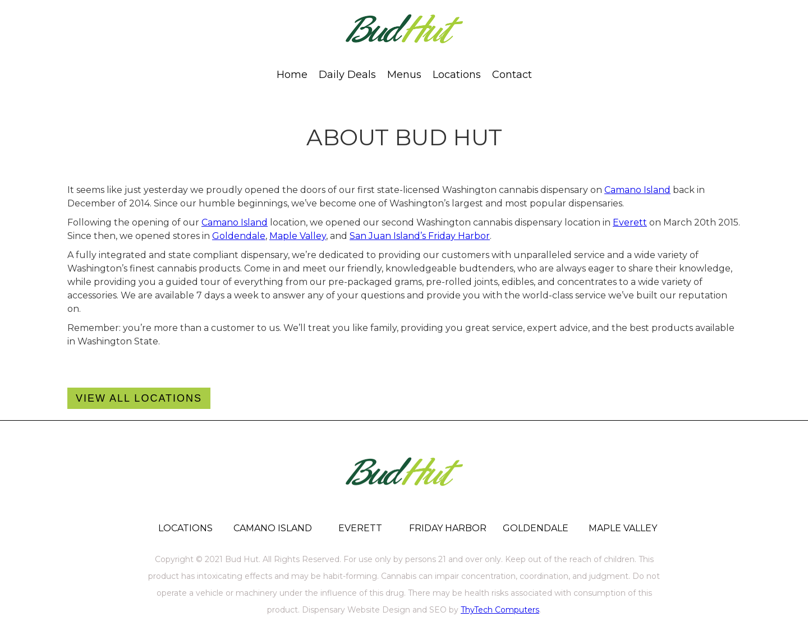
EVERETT (360, 528)
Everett (630, 222)
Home (292, 74)
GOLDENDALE (535, 528)
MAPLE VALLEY (623, 528)
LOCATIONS (185, 528)
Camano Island (637, 190)
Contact (512, 74)
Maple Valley (297, 236)
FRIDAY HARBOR (447, 528)
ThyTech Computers (500, 610)
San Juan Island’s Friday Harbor (420, 236)
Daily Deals (347, 74)
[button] (404, 74)
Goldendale (238, 236)
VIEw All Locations (139, 398)
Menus (404, 74)
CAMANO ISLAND (272, 528)
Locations (457, 74)
